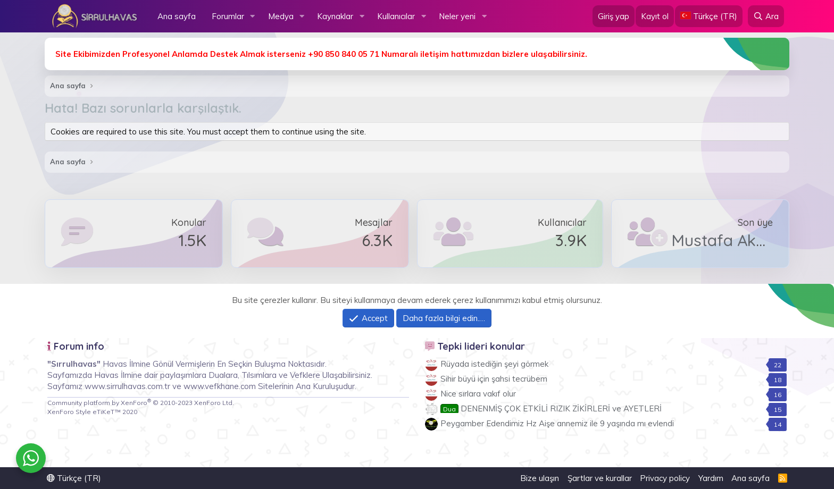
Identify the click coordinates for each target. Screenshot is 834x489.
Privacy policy (665, 478)
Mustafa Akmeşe (733, 240)
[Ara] (766, 16)
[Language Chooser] (709, 16)
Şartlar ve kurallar (600, 478)
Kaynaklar (335, 16)
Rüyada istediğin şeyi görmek (494, 364)
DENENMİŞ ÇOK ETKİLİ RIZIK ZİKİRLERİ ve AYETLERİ (551, 408)
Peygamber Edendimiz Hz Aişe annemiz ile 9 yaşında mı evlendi (557, 423)
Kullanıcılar (396, 16)
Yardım (710, 478)
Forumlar (228, 16)
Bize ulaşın (539, 478)
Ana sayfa (176, 16)
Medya (281, 16)
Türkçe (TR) (74, 478)
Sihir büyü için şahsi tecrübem (493, 379)
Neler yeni (457, 16)
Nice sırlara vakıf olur (478, 394)
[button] (252, 16)
